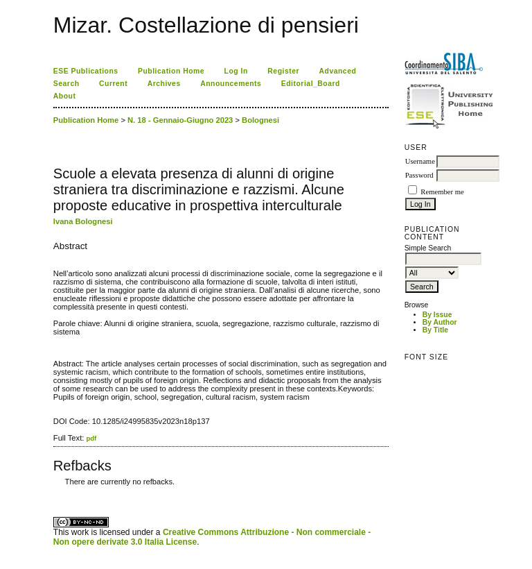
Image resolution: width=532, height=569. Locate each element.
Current (113, 83)
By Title (435, 330)
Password (419, 175)
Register (283, 71)
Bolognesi (260, 120)
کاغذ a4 (54, 492)
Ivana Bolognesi (83, 221)
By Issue (437, 315)
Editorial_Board (310, 83)
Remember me (441, 192)
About (64, 96)
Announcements (230, 83)
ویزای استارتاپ (56, 492)
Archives (164, 83)
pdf (91, 438)
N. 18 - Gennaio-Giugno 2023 (180, 120)
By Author (440, 322)
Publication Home (171, 71)
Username (420, 161)
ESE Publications (85, 71)
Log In (236, 71)
